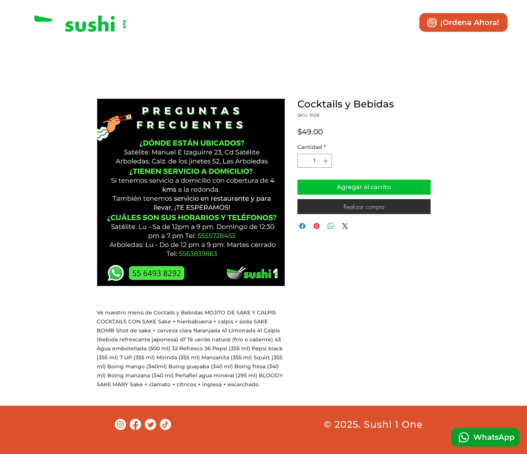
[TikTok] (165, 424)
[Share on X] (345, 226)
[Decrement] (303, 160)
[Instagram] (120, 424)
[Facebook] (135, 424)
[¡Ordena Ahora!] (463, 22)
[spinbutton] (314, 160)
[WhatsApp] (485, 437)
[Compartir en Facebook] (302, 226)
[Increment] (326, 160)
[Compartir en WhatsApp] (330, 226)
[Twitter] (150, 424)
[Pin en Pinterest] (316, 226)
